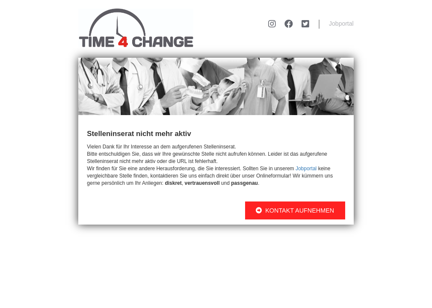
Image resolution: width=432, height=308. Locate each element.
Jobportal (341, 23)
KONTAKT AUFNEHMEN (295, 210)
